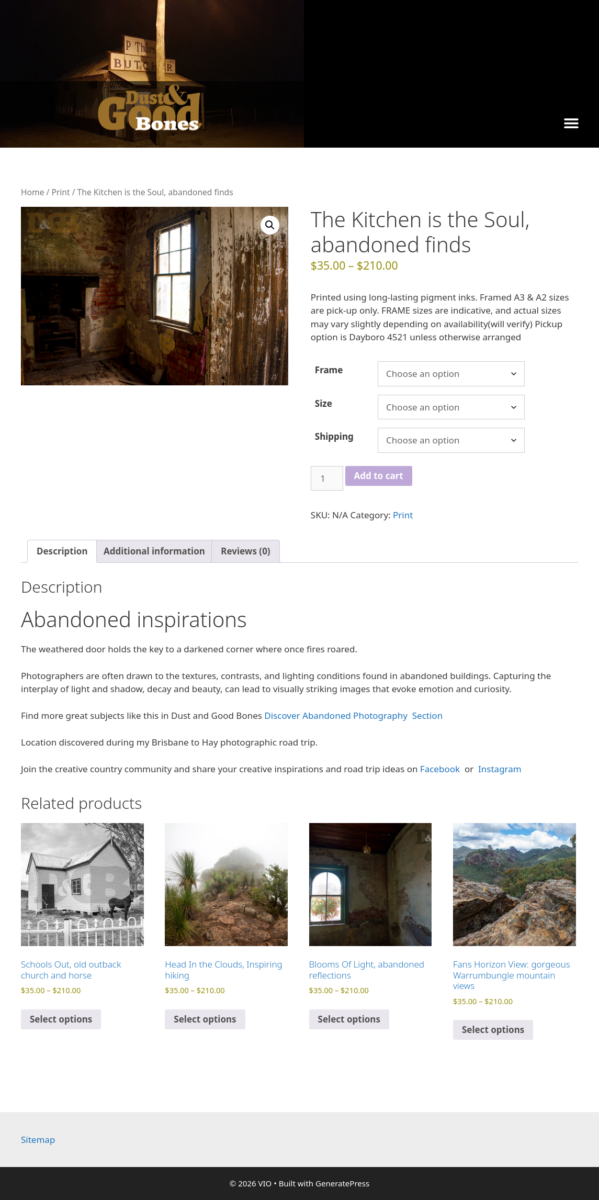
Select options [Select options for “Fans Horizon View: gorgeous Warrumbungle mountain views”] (493, 1030)
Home (32, 192)
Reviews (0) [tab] (245, 551)
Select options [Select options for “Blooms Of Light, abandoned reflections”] (349, 1019)
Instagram (499, 769)
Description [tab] (62, 551)
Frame (329, 370)
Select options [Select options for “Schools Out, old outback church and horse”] (61, 1019)
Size (323, 403)
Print (60, 192)
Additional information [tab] (154, 551)
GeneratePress (342, 1183)
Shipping (334, 436)
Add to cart (378, 476)
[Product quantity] (327, 478)
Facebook (441, 769)
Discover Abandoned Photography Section (353, 715)
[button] (571, 123)
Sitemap (38, 1140)
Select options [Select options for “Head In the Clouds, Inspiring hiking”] (205, 1019)
